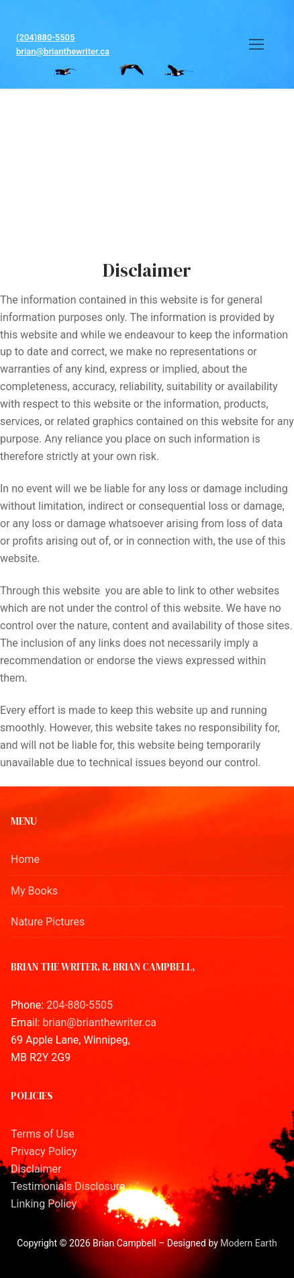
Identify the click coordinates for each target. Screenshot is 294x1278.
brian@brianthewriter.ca (62, 51)
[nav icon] (256, 44)
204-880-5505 (79, 1005)
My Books (34, 890)
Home (25, 859)
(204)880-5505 (45, 37)
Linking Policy (44, 1203)
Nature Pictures (48, 921)
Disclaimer (36, 1168)
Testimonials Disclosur (65, 1186)
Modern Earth (248, 1243)
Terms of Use (43, 1134)
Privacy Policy (44, 1151)
